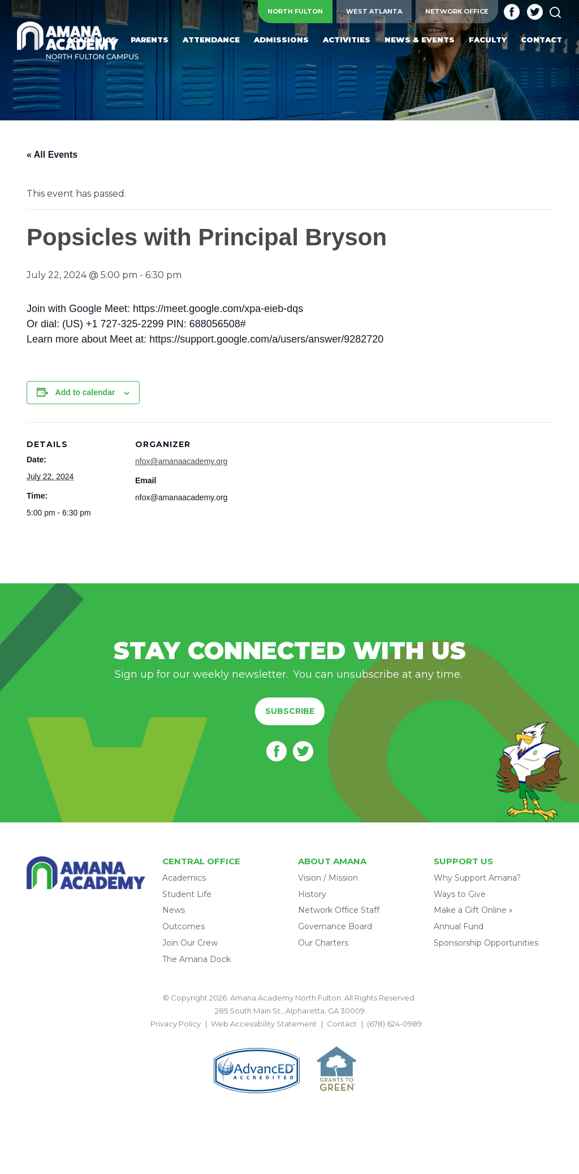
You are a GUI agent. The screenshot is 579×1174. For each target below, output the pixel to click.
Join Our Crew (190, 943)
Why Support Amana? (477, 878)
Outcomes (183, 926)
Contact (342, 1023)
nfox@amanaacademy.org (181, 461)
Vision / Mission (328, 878)
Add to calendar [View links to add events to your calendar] (85, 392)
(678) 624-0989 (394, 1023)
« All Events (52, 154)
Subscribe (289, 711)
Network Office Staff (338, 910)
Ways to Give (460, 894)
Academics (184, 878)
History (312, 894)
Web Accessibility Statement (264, 1023)
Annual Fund (458, 926)
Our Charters (323, 943)
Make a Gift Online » (473, 910)
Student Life (186, 894)
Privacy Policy (175, 1023)
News (173, 910)
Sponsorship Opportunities (486, 943)
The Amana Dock (196, 959)
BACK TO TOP (289, 1037)
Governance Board (335, 926)
